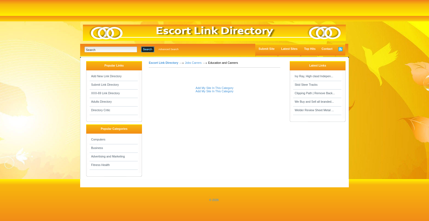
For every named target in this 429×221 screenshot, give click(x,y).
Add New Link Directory (106, 76)
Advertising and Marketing (108, 156)
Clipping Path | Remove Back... (315, 93)
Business (97, 148)
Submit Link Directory (105, 84)
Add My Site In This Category (214, 88)
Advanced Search (168, 49)
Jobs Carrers (193, 62)
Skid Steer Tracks (306, 84)
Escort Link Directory (163, 62)
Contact (326, 48)
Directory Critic (100, 110)
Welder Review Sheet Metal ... (314, 110)
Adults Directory (101, 101)
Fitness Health (100, 165)
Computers (98, 139)
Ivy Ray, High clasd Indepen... (314, 76)
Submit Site (267, 48)
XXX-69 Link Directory (105, 93)
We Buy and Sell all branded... (314, 101)
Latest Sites (289, 48)
